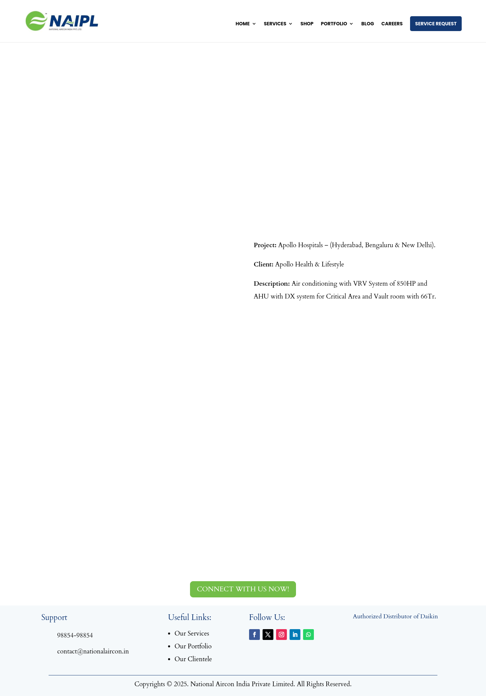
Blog (367, 24)
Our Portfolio (193, 646)
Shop (307, 24)
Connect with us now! (243, 589)
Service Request (436, 23)
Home (243, 24)
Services (275, 24)
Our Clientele (193, 659)
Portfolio (334, 24)
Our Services (191, 633)
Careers (392, 24)
